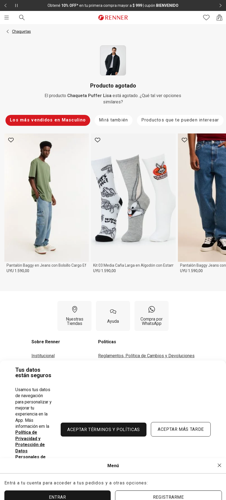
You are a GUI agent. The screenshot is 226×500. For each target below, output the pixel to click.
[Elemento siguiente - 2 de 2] (220, 5)
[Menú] (6, 17)
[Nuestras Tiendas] (74, 316)
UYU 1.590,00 (18, 271)
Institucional (43, 355)
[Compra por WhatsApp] (151, 316)
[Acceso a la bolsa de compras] (219, 17)
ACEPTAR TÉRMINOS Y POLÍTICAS (103, 429)
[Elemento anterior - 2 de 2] (5, 5)
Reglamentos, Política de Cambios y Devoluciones (146, 355)
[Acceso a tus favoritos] (206, 17)
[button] (7, 31)
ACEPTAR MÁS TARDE (181, 429)
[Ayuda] (113, 316)
